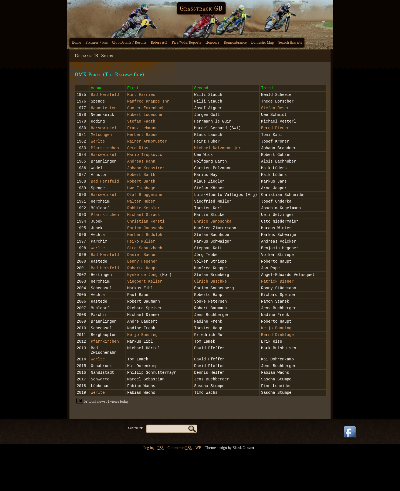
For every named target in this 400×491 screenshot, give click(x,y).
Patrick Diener (277, 306)
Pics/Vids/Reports (186, 42)
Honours (212, 42)
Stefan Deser (275, 111)
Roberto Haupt (142, 291)
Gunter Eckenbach (145, 111)
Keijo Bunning (276, 358)
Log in (148, 487)
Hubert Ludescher (145, 118)
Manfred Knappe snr (148, 103)
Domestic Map (262, 42)
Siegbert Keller (144, 306)
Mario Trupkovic (144, 163)
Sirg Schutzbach (144, 268)
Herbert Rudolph (144, 253)
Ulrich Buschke (210, 306)
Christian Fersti (145, 238)
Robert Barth (141, 186)
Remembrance (235, 42)
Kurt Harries (141, 96)
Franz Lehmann (142, 133)
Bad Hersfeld (105, 96)
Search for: (135, 467)
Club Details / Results (129, 42)
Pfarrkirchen (105, 156)
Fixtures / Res (97, 42)
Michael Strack (143, 231)
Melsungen (101, 141)
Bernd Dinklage (277, 366)
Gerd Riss (137, 156)
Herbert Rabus (142, 141)
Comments (179, 487)
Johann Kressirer (145, 178)
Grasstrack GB (201, 8)
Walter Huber (141, 216)
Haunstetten (103, 111)
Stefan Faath (141, 126)
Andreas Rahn (141, 171)
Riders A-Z (159, 42)
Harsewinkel (103, 133)
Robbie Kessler (143, 223)
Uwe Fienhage (141, 201)
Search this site (290, 42)
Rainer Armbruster (147, 148)
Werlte (98, 148)
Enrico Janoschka (212, 238)
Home (76, 42)
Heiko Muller (141, 261)
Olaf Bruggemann (144, 208)
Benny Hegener (142, 283)
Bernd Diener (275, 133)
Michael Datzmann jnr (217, 156)
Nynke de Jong (142, 298)
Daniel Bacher (142, 276)
